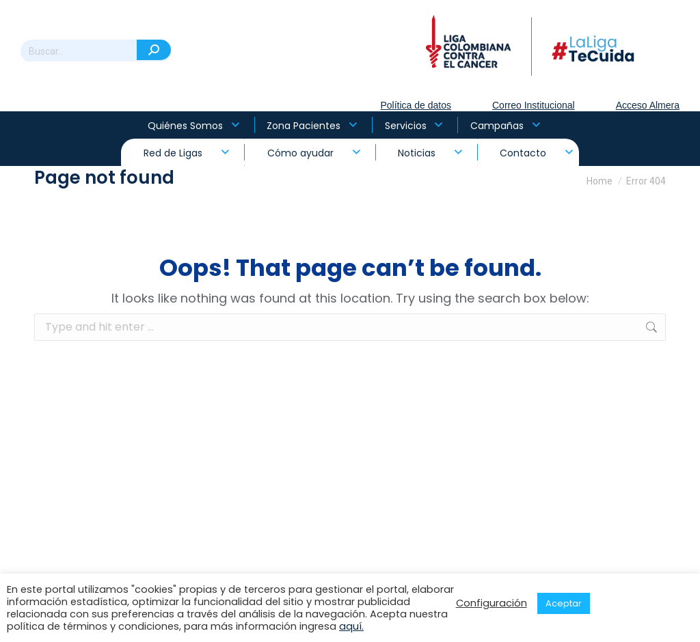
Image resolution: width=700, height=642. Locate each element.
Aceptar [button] (564, 603)
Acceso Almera (647, 105)
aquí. (351, 626)
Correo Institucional (533, 105)
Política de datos (415, 105)
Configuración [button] (491, 603)
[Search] (96, 51)
